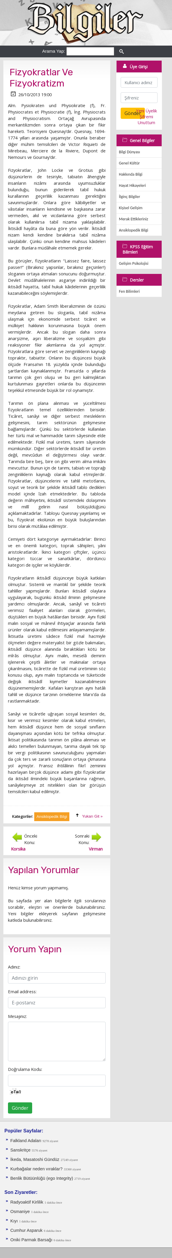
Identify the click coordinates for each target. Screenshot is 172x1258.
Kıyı (14, 1221)
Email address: (22, 991)
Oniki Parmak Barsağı (32, 1239)
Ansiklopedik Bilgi (133, 230)
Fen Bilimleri (129, 291)
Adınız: (14, 967)
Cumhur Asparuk (26, 1230)
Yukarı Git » (92, 816)
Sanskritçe (21, 1150)
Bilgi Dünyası (129, 151)
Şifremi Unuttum (146, 119)
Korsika (18, 849)
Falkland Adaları (26, 1140)
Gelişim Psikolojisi (133, 263)
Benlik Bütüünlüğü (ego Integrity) (41, 1178)
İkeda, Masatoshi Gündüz (34, 1159)
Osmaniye (20, 1211)
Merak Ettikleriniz (133, 219)
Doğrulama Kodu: (25, 1069)
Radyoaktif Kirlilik (26, 1202)
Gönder (20, 1108)
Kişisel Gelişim (130, 207)
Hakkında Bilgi (130, 174)
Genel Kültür (129, 163)
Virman (96, 849)
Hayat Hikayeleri (132, 185)
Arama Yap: (53, 51)
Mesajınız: (17, 1016)
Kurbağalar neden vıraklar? (36, 1169)
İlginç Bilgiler (129, 196)
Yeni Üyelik (146, 111)
